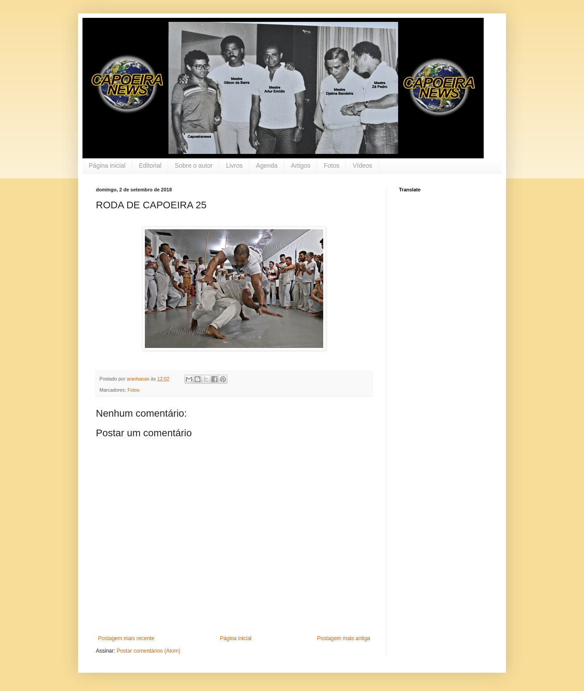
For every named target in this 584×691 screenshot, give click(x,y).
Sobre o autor (194, 165)
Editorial (150, 165)
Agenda (266, 165)
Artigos (301, 165)
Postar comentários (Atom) (149, 651)
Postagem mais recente (126, 638)
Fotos (331, 165)
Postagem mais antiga (343, 638)
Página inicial (107, 165)
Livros (234, 165)
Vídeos (362, 165)
